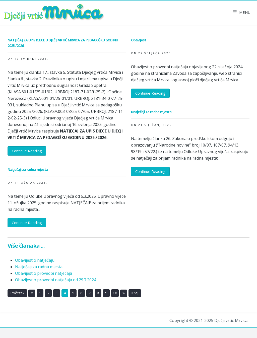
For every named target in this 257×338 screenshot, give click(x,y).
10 (115, 293)
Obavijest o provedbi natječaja (43, 273)
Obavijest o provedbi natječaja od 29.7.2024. (56, 280)
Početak (17, 293)
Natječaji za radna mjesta (38, 266)
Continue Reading (27, 150)
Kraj (134, 293)
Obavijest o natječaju (34, 260)
